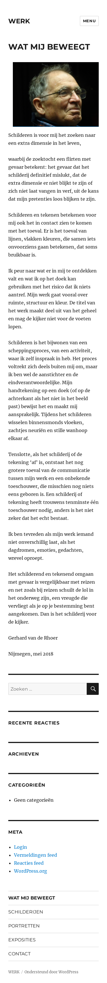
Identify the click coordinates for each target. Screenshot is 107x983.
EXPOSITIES (22, 940)
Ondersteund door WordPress (51, 972)
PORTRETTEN (24, 926)
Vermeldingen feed (35, 855)
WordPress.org (30, 871)
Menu (89, 21)
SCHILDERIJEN (25, 912)
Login (20, 847)
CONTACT (19, 953)
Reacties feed (29, 863)
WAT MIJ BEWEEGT (31, 898)
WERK (19, 21)
